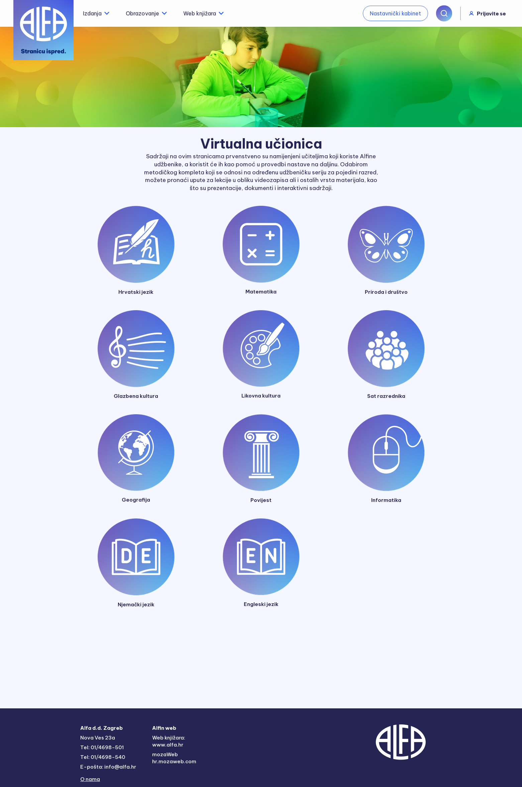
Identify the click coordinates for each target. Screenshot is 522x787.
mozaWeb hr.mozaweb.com (174, 758)
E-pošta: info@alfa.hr (108, 767)
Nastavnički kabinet (395, 13)
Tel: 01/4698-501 (102, 747)
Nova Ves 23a (97, 737)
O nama (90, 779)
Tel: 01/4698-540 (102, 757)
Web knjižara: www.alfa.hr (168, 741)
